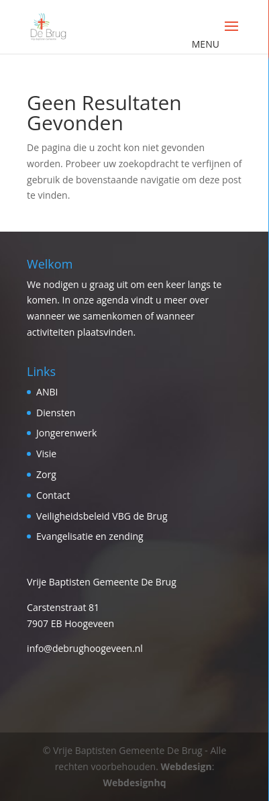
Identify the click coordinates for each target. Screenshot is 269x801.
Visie (46, 453)
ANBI (47, 391)
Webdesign (186, 766)
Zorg (46, 474)
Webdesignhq (134, 782)
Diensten (55, 412)
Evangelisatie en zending (90, 536)
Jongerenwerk (66, 432)
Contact (53, 495)
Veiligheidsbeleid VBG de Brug (101, 516)
